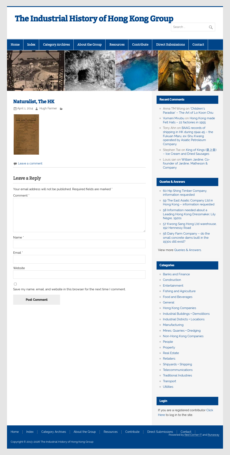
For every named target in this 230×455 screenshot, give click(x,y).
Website (19, 268)
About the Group (89, 44)
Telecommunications (178, 370)
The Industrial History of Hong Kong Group (94, 18)
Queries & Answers (172, 181)
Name (18, 237)
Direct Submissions (170, 44)
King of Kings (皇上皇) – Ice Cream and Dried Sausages (189, 152)
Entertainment (173, 285)
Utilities (168, 387)
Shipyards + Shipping (177, 364)
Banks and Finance (176, 274)
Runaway (213, 434)
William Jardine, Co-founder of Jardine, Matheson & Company (186, 164)
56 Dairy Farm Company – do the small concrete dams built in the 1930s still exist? (186, 238)
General (168, 302)
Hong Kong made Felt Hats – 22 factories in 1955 (189, 120)
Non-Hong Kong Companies (183, 336)
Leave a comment (30, 163)
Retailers (169, 358)
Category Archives (56, 44)
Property (169, 347)
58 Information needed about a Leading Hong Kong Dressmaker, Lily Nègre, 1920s (189, 214)
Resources (116, 44)
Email (18, 252)
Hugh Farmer (48, 108)
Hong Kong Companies (179, 308)
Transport (169, 381)
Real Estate (171, 353)
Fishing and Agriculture (179, 291)
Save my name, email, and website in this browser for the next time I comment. (69, 289)
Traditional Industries (177, 375)
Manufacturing (173, 325)
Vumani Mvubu (173, 118)
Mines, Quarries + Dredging (182, 330)
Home (15, 44)
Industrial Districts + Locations (183, 319)
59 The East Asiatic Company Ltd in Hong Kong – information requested (188, 202)
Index (31, 44)
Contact (198, 44)
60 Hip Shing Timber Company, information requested (185, 193)
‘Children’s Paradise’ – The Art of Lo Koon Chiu (188, 111)
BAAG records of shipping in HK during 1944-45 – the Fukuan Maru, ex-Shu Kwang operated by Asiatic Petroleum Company (188, 136)
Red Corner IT (193, 434)
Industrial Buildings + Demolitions (186, 314)
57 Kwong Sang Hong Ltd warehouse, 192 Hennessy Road (190, 226)
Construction (172, 280)
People (168, 342)
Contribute (140, 44)
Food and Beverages (177, 297)
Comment (21, 195)
